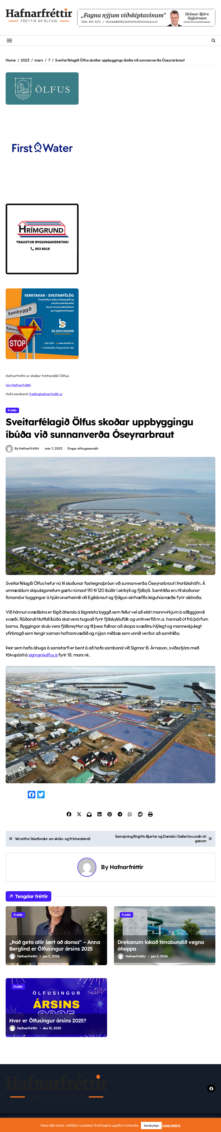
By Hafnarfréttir (22, 451)
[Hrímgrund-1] (110, 239)
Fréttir (12, 410)
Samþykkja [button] (151, 1125)
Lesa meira (171, 1125)
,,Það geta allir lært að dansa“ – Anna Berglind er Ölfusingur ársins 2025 (54, 948)
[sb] (110, 323)
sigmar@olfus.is (43, 657)
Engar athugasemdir (83, 451)
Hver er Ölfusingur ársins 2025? (47, 1023)
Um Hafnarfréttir (19, 385)
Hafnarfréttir (127, 869)
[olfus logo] (110, 88)
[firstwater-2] (110, 154)
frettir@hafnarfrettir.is (46, 394)
